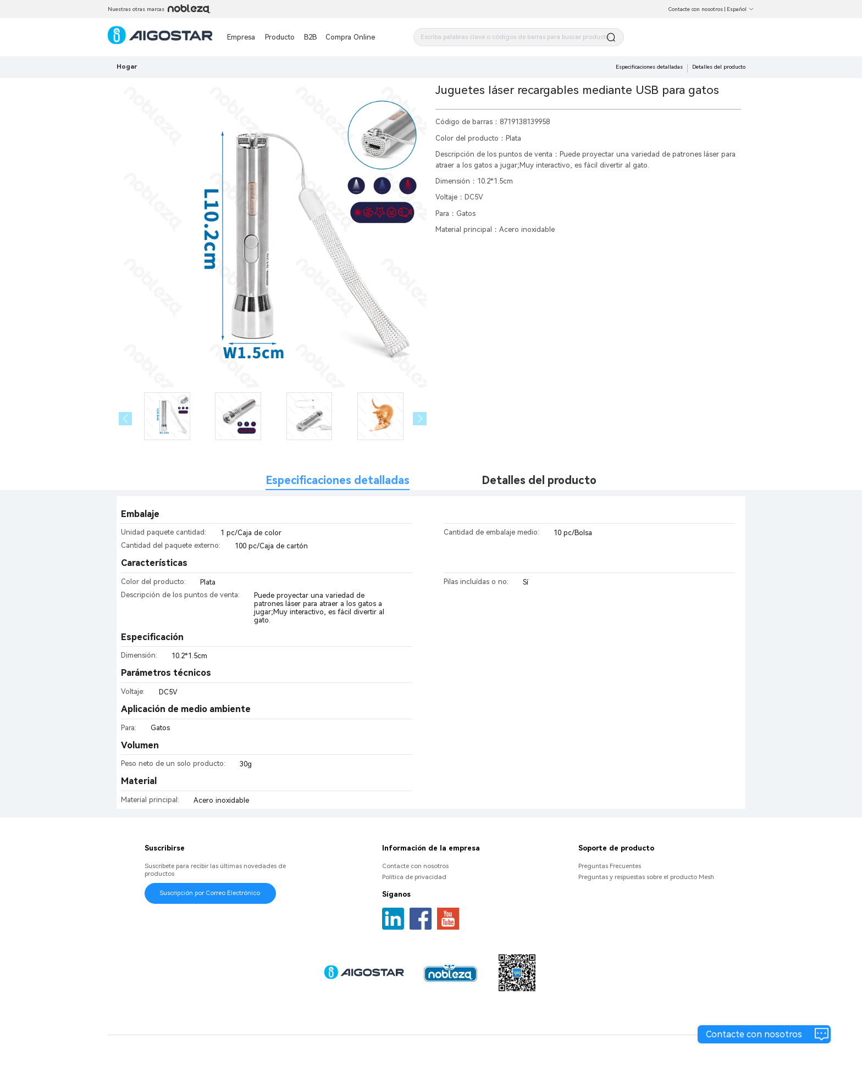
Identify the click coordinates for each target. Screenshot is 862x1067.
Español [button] (740, 9)
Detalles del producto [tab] (539, 480)
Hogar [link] (127, 66)
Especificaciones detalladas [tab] (338, 480)
